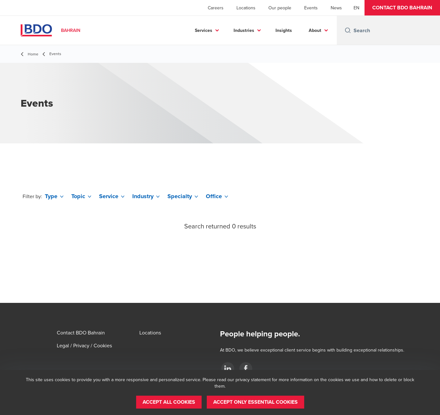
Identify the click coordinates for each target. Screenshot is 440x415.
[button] (402, 7)
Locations (245, 8)
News (336, 8)
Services (203, 30)
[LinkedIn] (227, 368)
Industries (244, 30)
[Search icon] (348, 30)
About (315, 30)
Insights (283, 30)
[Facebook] (246, 368)
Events (311, 8)
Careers (216, 8)
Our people (279, 8)
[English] (356, 8)
